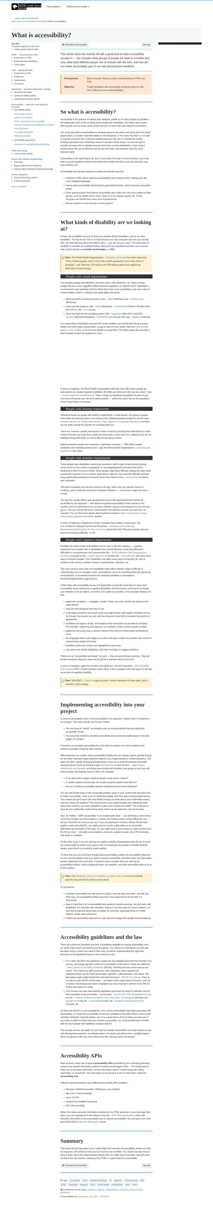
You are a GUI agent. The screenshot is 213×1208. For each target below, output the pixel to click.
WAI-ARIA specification (123, 1115)
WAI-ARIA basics (91, 1122)
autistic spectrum (96, 556)
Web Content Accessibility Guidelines (85, 967)
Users (134, 1185)
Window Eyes (137, 299)
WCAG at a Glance (131, 977)
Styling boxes (19, 80)
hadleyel (100, 1190)
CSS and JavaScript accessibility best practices (34, 125)
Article (85, 1180)
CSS (142, 1180)
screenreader (117, 1185)
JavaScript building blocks (24, 96)
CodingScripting (131, 1180)
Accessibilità (96, 1001)
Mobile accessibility (22, 136)
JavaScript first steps (22, 92)
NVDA (98, 306)
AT (110, 1180)
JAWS (110, 299)
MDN (14, 21)
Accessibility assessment (23, 140)
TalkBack (136, 317)
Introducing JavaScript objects (26, 99)
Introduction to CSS (21, 73)
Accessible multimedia (23, 132)
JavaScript (73, 1185)
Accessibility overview (23, 114)
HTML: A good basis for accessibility (29, 121)
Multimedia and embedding (24, 61)
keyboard (84, 1185)
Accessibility (42, 21)
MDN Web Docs (26, 6)
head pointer (132, 477)
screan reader (103, 1185)
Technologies (54, 6)
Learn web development (26, 18)
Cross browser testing (22, 154)
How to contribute (19, 186)
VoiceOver (116, 314)
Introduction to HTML (22, 58)
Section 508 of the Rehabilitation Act (131, 994)
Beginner (118, 1180)
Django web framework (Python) (26, 166)
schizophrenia (128, 556)
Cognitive (89, 680)
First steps (17, 162)
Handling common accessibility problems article (99, 876)
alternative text (107, 765)
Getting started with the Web (25, 49)
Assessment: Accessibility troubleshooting (31, 144)
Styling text (18, 77)
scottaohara (124, 1190)
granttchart (65, 1192)
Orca (86, 310)
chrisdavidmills (111, 1190)
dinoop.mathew (136, 1190)
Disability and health (116, 257)
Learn (92, 1185)
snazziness (91, 1190)
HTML (63, 1185)
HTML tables (18, 65)
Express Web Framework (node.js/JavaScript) (32, 169)
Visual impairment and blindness (77, 395)
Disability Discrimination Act (128, 1001)
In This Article (179, 43)
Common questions (21, 181)
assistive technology (98, 1180)
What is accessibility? (23, 118)
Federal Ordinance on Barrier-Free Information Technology (103, 997)
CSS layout (18, 84)
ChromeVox (120, 306)
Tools (127, 1185)
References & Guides (78, 6)
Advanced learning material (24, 177)
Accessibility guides (21, 110)
